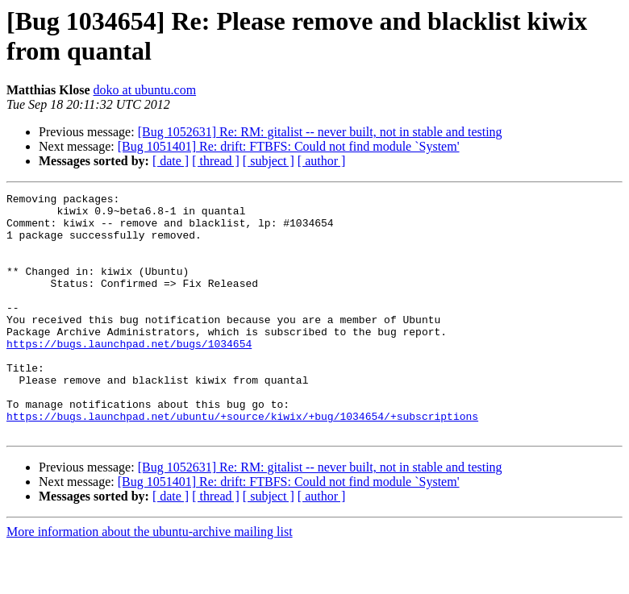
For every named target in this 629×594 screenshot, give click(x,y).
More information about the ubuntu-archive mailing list (149, 580)
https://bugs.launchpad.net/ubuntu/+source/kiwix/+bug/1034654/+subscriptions (242, 462)
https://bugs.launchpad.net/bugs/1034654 (129, 375)
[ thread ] (216, 161)
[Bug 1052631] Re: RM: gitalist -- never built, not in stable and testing (320, 132)
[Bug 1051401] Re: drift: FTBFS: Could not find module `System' (289, 146)
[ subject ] (268, 161)
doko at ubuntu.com (145, 90)
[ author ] (322, 161)
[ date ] (170, 161)
